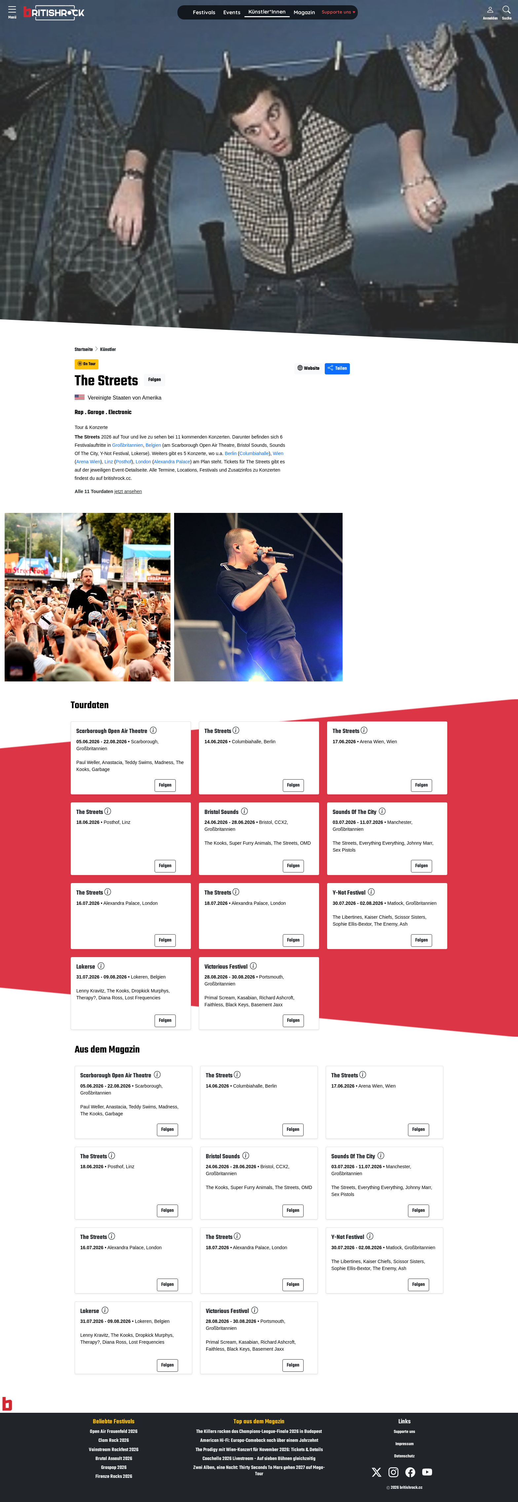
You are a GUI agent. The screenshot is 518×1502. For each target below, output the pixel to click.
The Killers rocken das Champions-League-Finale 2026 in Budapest (259, 1432)
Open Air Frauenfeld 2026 (113, 1432)
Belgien (153, 445)
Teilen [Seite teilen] (337, 368)
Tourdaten (90, 705)
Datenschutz (404, 1456)
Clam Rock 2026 (113, 1440)
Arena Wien (88, 461)
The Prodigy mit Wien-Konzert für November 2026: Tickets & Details (259, 1450)
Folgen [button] (154, 380)
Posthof (123, 461)
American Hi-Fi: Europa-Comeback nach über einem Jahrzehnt (259, 1440)
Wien (278, 453)
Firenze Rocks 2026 (113, 1477)
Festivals (204, 12)
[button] (204, 12)
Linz (108, 461)
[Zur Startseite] (7, 1404)
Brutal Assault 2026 (113, 1459)
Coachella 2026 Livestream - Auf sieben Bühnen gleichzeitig (259, 1459)
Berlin (231, 453)
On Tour (86, 364)
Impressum (404, 1444)
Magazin (304, 12)
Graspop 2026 (114, 1468)
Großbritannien (127, 445)
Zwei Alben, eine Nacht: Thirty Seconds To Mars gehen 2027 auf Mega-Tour (259, 1471)
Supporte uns (338, 12)
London (143, 461)
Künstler (108, 350)
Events (231, 12)
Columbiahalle (254, 453)
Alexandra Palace (172, 461)
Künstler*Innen (267, 11)
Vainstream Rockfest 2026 (113, 1450)
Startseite (84, 350)
